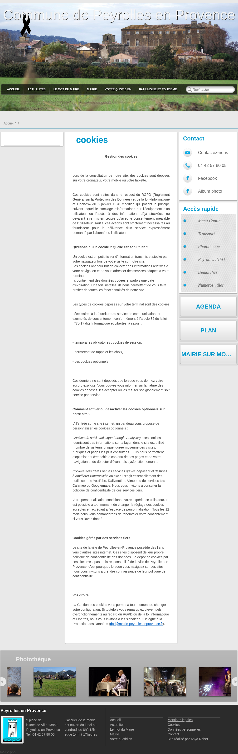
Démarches (207, 272)
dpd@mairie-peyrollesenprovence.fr (136, 624)
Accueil (13, 89)
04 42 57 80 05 (212, 165)
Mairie (92, 89)
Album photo (210, 191)
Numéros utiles (211, 285)
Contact (173, 734)
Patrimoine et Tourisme (158, 89)
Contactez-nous (213, 152)
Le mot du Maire (66, 89)
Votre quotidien (118, 89)
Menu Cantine (210, 220)
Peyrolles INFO (211, 259)
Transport (206, 233)
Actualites (37, 89)
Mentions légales (180, 720)
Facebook (207, 178)
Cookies (174, 725)
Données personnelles (184, 729)
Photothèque (209, 246)
